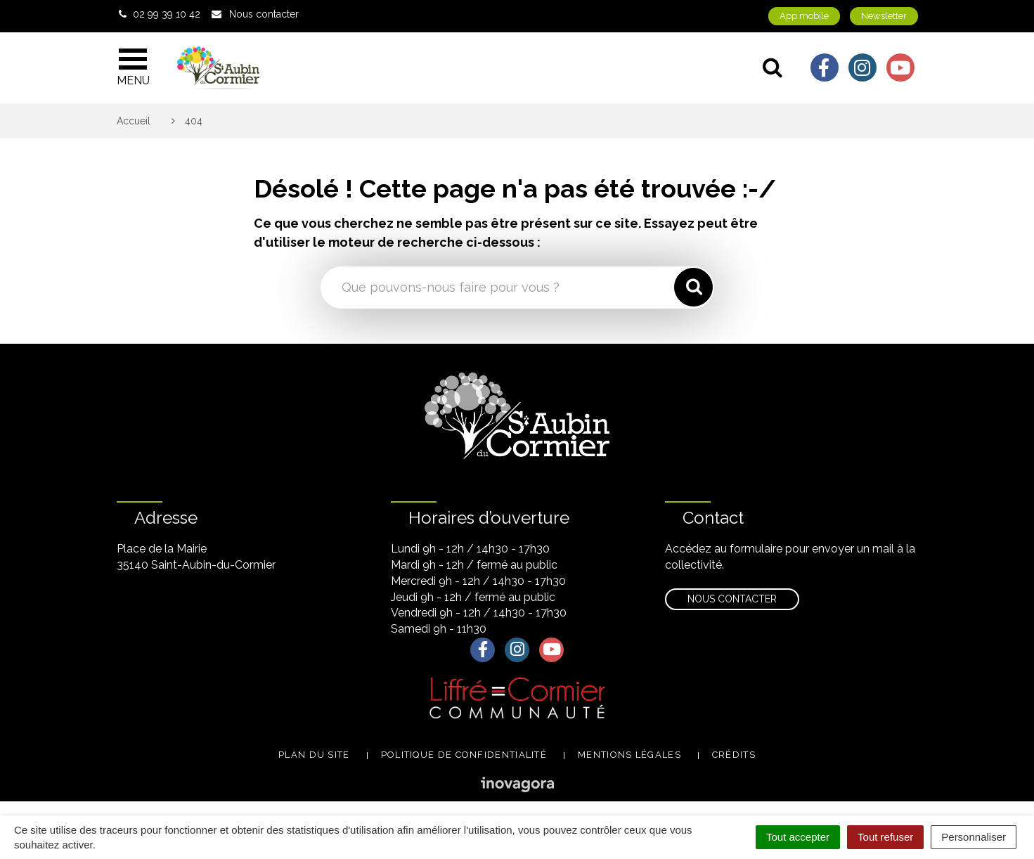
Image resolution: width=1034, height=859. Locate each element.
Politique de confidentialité (464, 754)
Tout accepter (797, 837)
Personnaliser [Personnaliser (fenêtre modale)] (973, 837)
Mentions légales (629, 754)
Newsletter (884, 16)
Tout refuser (885, 837)
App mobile (804, 16)
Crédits (734, 754)
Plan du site (314, 754)
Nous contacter (732, 599)
